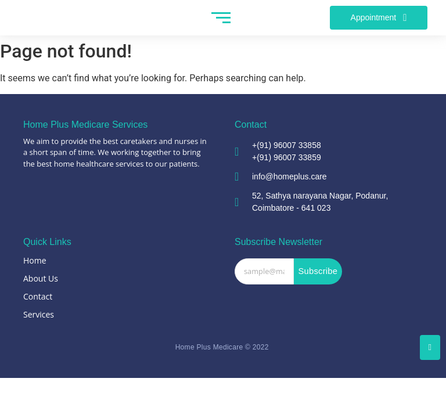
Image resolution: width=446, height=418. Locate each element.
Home (34, 260)
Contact (37, 296)
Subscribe (318, 271)
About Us (40, 278)
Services (38, 314)
